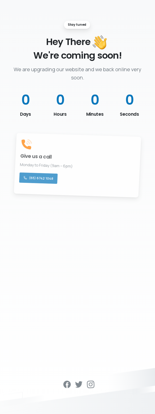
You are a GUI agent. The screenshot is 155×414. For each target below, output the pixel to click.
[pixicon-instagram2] (92, 384)
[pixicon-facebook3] (68, 384)
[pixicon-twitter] (80, 384)
